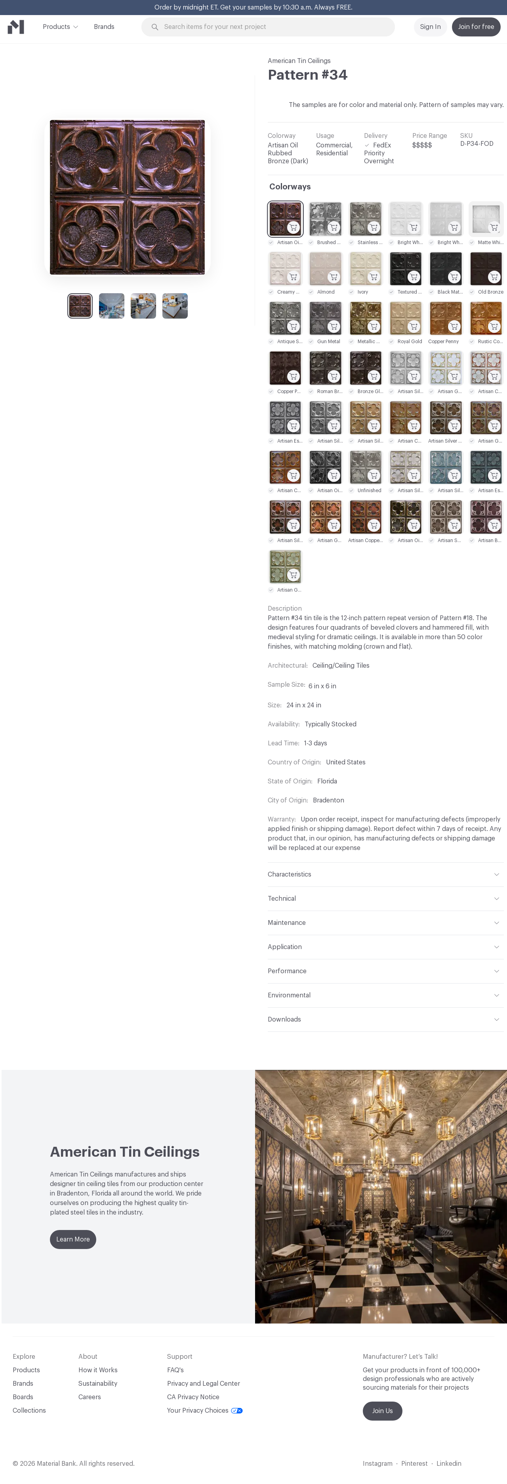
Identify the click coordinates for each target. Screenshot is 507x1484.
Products (56, 26)
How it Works (98, 1370)
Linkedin (448, 1464)
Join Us (382, 1411)
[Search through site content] (272, 27)
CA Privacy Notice (193, 1397)
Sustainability (97, 1384)
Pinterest (414, 1464)
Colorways (290, 187)
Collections (29, 1411)
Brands (104, 27)
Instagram (378, 1464)
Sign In (430, 27)
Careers (89, 1397)
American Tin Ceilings (299, 61)
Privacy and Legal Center (203, 1384)
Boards (23, 1397)
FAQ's (175, 1370)
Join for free (476, 27)
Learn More (73, 1239)
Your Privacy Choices (205, 1410)
